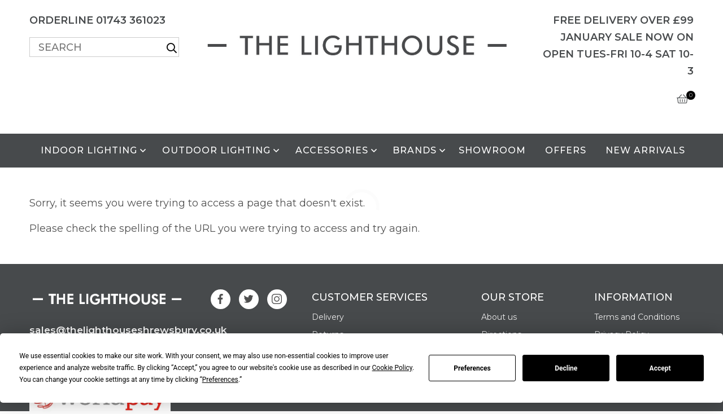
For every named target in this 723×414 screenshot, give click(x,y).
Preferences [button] (220, 380)
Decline (566, 368)
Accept (660, 368)
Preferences (472, 368)
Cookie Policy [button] (392, 368)
